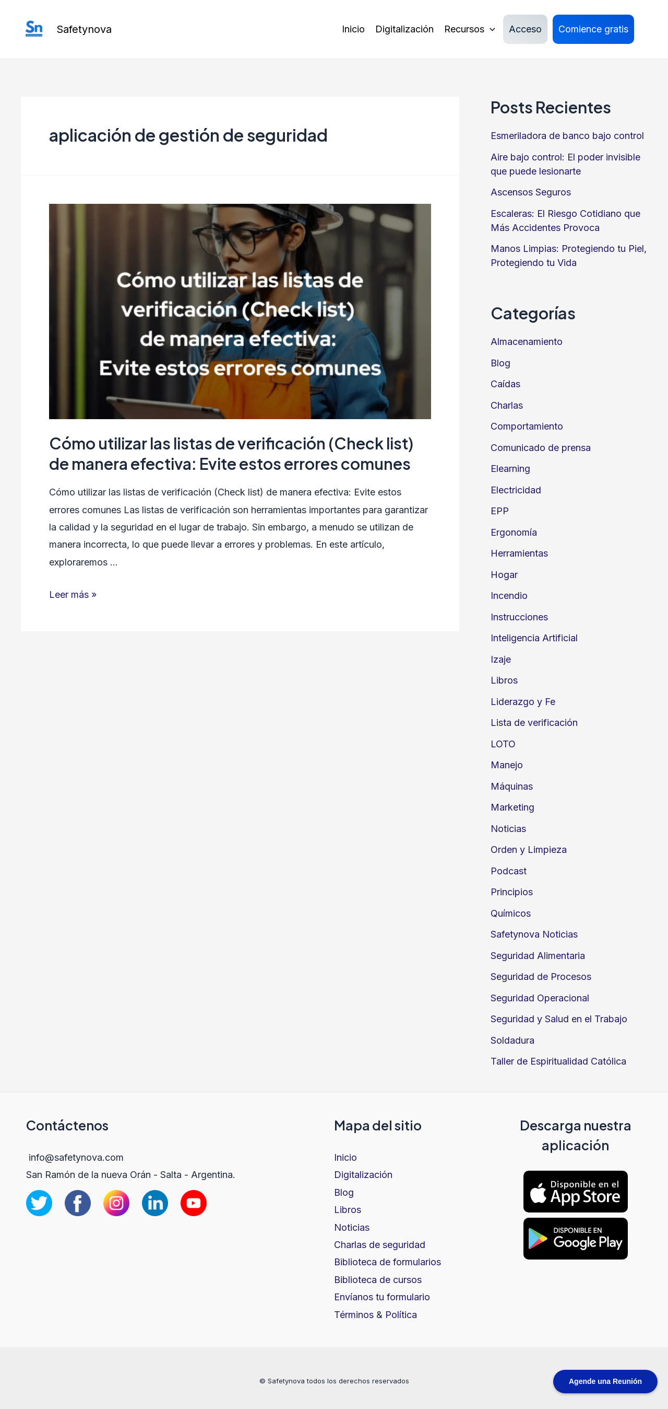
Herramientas (519, 553)
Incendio (509, 595)
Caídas (505, 383)
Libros (504, 680)
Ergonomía (514, 532)
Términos (354, 1314)
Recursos (469, 29)
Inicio (353, 29)
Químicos (511, 913)
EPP (500, 510)
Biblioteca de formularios (387, 1261)
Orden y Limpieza (529, 849)
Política (401, 1314)
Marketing (512, 807)
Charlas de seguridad (379, 1244)
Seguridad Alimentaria (538, 955)
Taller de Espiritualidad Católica (558, 1061)
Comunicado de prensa (541, 447)
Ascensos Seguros (531, 192)
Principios (512, 891)
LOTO (503, 743)
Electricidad (516, 489)
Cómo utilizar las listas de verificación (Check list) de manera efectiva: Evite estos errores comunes (231, 453)
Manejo (507, 764)
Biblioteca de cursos (378, 1279)
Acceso (525, 29)
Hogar (504, 574)
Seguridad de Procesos (541, 976)
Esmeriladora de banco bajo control (567, 135)
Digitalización (404, 29)
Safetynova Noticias (534, 934)
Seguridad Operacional (540, 997)
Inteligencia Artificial (534, 637)
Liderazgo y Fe (523, 701)
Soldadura (512, 1040)
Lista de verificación (534, 722)
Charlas (507, 405)
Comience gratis (593, 29)
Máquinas (512, 786)
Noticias (508, 828)
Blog (500, 362)
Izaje (501, 659)
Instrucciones (519, 616)
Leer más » (73, 594)
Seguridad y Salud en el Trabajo (559, 1018)
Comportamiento (527, 426)
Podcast (509, 870)
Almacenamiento (527, 341)
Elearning (510, 468)
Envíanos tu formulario (382, 1296)
